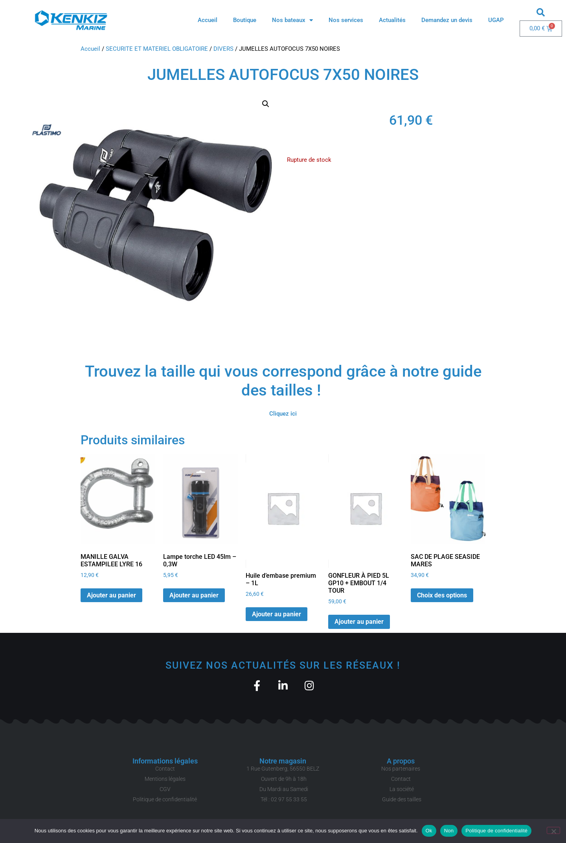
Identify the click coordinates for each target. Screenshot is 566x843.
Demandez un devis (446, 20)
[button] (541, 12)
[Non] (553, 830)
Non (449, 831)
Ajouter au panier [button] (111, 595)
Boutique (244, 20)
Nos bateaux (292, 20)
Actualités (392, 20)
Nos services (346, 20)
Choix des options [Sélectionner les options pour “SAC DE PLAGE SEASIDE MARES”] (442, 595)
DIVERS (223, 48)
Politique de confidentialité (496, 831)
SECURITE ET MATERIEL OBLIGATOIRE (157, 48)
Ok (429, 831)
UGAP (496, 20)
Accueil (207, 20)
